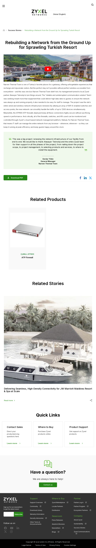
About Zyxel (78, 520)
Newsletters (56, 527)
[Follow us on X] (5, 532)
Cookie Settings (70, 545)
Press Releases (57, 520)
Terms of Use (40, 545)
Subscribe (18, 514)
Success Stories (79, 527)
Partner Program (79, 506)
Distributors (56, 510)
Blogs (54, 531)
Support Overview (36, 502)
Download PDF (17, 177)
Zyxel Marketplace (58, 502)
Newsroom (57, 516)
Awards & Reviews (58, 523)
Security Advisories (36, 518)
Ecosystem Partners (81, 510)
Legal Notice (26, 545)
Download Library (36, 510)
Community (34, 506)
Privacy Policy (55, 545)
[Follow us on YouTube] (11, 528)
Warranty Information (37, 514)
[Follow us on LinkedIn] (18, 528)
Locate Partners (57, 506)
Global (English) (59, 14)
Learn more (12, 443)
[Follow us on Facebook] (5, 528)
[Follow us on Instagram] (11, 532)
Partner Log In (78, 502)
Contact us (48, 485)
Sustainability (78, 523)
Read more (8, 400)
